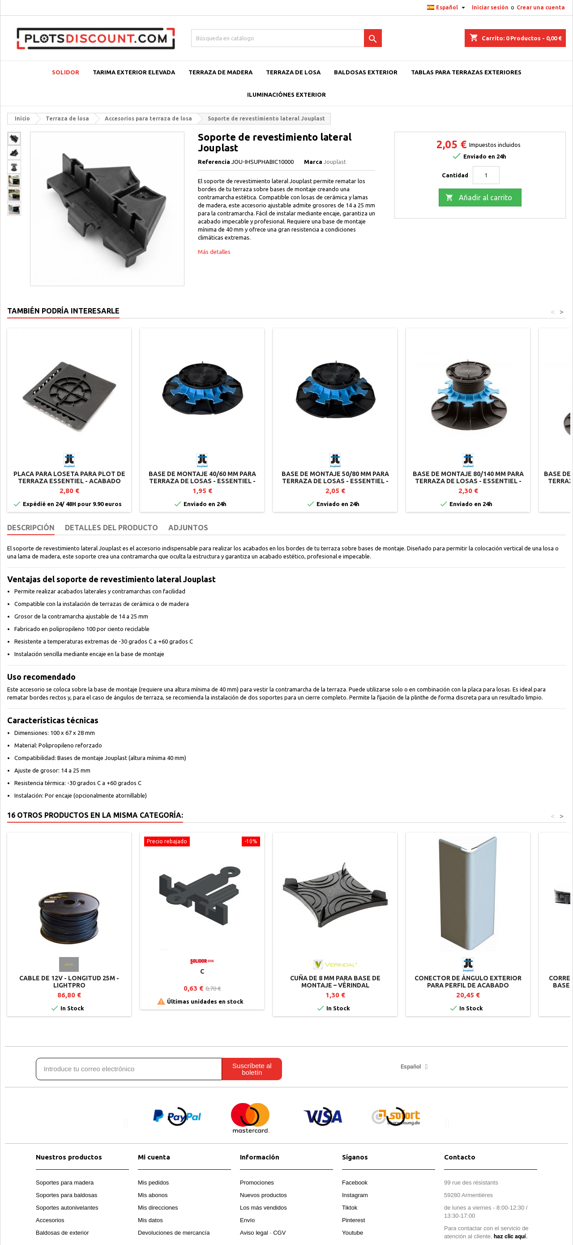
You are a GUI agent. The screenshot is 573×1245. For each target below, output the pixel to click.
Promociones (257, 1182)
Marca (313, 162)
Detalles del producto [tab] (111, 528)
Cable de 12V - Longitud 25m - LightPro (69, 982)
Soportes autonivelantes (67, 1207)
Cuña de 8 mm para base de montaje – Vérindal (335, 982)
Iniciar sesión (490, 7)
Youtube (352, 1232)
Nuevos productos (263, 1195)
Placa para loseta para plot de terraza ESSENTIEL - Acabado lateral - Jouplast (69, 481)
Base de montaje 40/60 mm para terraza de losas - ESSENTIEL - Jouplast (202, 481)
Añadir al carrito (478, 197)
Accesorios (50, 1220)
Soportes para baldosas (66, 1195)
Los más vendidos (263, 1207)
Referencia (214, 162)
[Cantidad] (486, 175)
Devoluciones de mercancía (174, 1232)
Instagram (355, 1195)
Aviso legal (254, 1232)
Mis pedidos (153, 1182)
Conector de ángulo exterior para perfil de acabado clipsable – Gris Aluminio (468, 985)
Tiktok (349, 1207)
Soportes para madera (65, 1182)
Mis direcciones (158, 1207)
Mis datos (150, 1220)
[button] (126, 1123)
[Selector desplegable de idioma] (447, 7)
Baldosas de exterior (62, 1232)
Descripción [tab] (31, 528)
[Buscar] (286, 38)
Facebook (355, 1182)
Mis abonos (152, 1195)
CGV (279, 1232)
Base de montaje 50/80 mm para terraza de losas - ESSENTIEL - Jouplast (335, 481)
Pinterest (353, 1220)
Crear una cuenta (541, 7)
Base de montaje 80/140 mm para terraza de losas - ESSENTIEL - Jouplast (468, 481)
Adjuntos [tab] (188, 528)
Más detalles (214, 252)
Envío (247, 1220)
